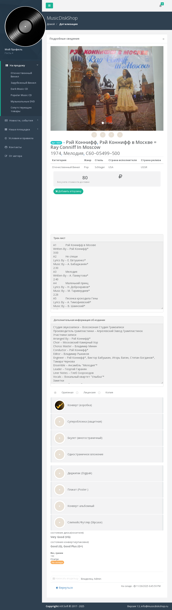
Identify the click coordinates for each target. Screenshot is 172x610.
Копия (109, 392)
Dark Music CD (19, 89)
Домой (51, 24)
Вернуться (64, 587)
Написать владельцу (65, 578)
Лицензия (90, 392)
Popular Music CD (21, 95)
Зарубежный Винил (23, 82)
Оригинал (67, 392)
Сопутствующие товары (21, 109)
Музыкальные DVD (23, 101)
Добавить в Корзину (68, 191)
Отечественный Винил (21, 74)
